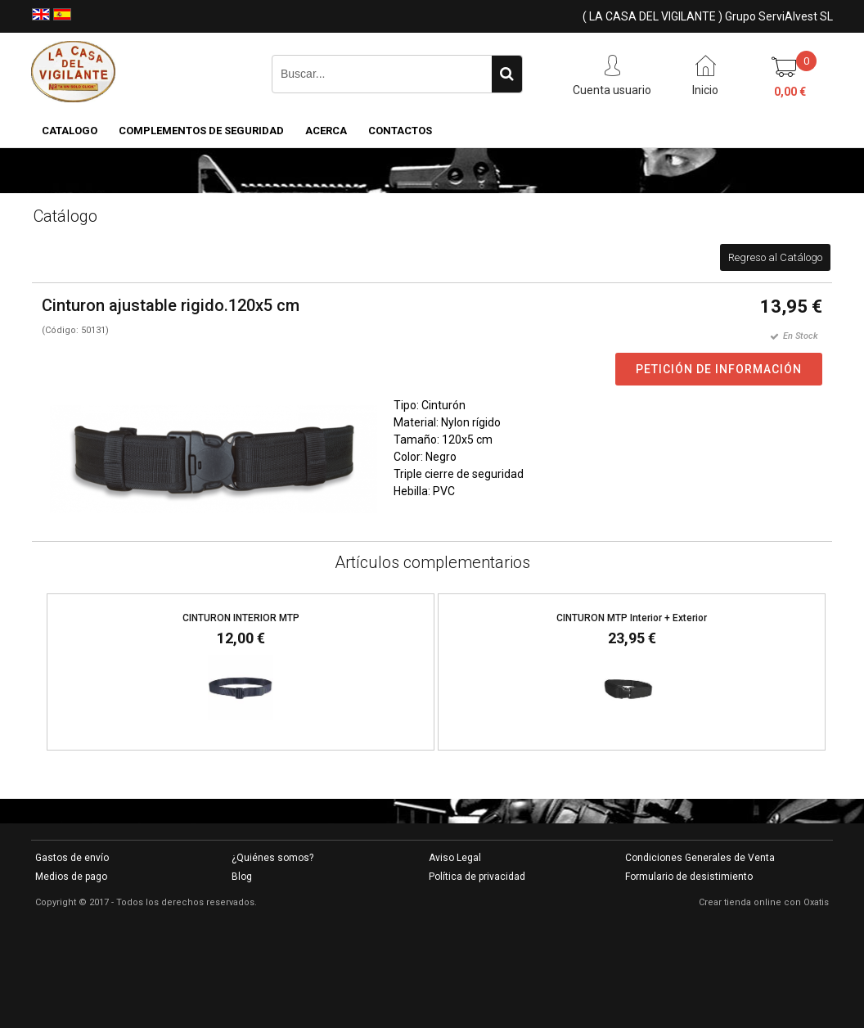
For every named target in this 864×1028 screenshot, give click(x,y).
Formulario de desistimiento (689, 876)
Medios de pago (71, 876)
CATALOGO (69, 130)
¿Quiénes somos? (272, 857)
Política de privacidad (477, 876)
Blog (242, 876)
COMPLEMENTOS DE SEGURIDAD (201, 130)
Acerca (326, 130)
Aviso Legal (455, 857)
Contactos (400, 130)
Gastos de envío (72, 857)
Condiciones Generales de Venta (700, 857)
